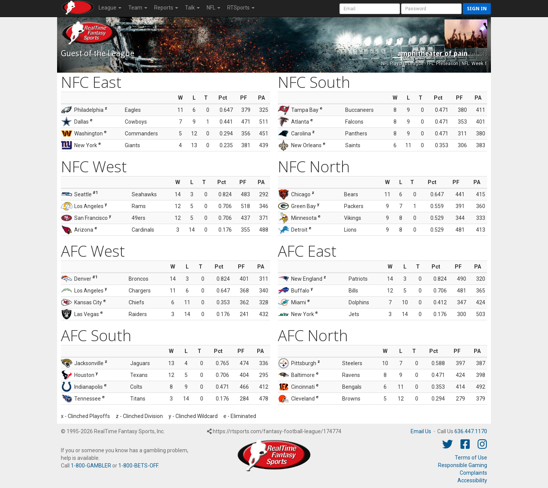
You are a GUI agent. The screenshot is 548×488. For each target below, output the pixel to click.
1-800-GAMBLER (91, 466)
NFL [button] (213, 8)
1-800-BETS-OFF (138, 466)
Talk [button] (192, 8)
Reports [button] (166, 8)
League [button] (110, 8)
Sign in (477, 8)
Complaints (473, 473)
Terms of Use (471, 458)
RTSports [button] (241, 8)
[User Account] (369, 8)
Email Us (421, 431)
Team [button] (137, 8)
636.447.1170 (470, 431)
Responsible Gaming (462, 465)
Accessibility (472, 480)
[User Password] (431, 8)
